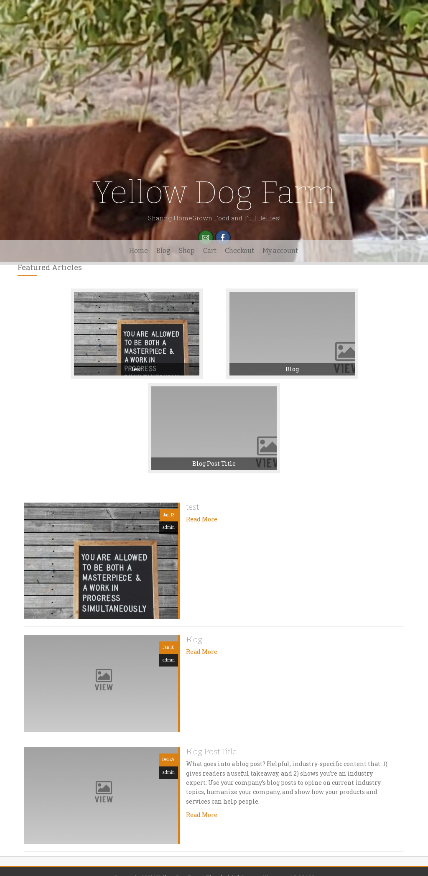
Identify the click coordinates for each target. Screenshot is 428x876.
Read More (201, 519)
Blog (163, 251)
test (137, 369)
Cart (210, 251)
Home (138, 251)
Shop (187, 251)
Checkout (239, 251)
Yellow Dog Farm (214, 193)
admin (169, 527)
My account (280, 251)
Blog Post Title (214, 463)
